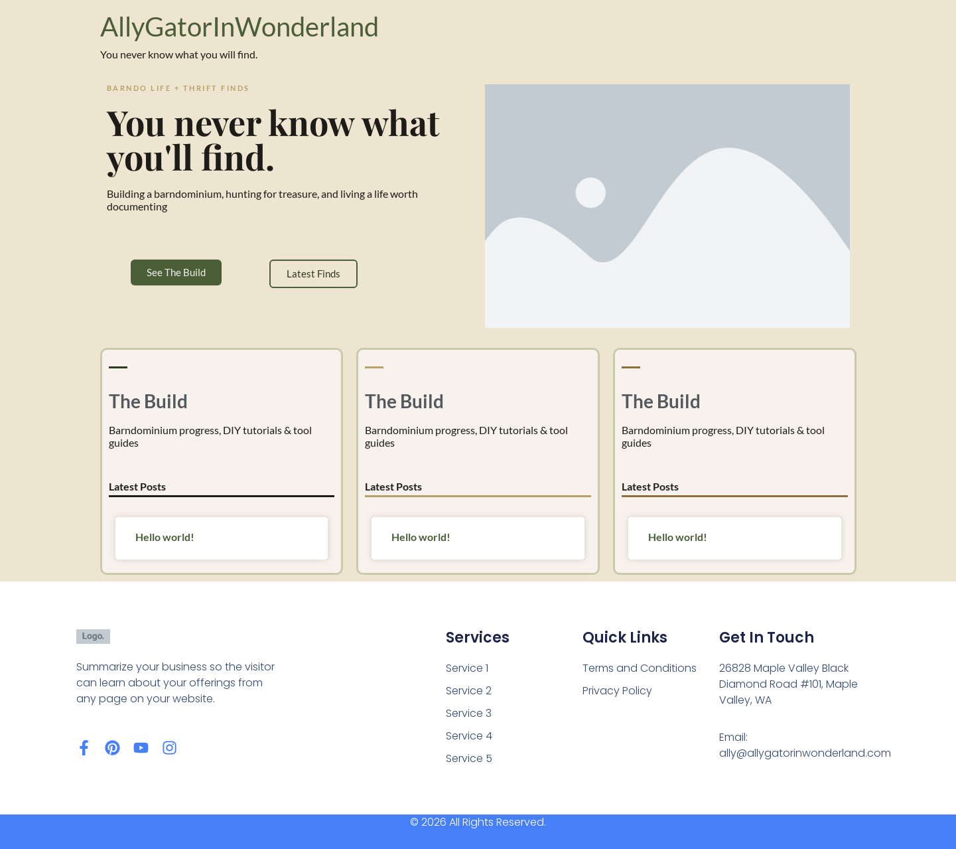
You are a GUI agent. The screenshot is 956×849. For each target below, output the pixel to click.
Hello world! (164, 536)
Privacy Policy (617, 690)
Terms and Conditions (639, 668)
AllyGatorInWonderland (239, 26)
